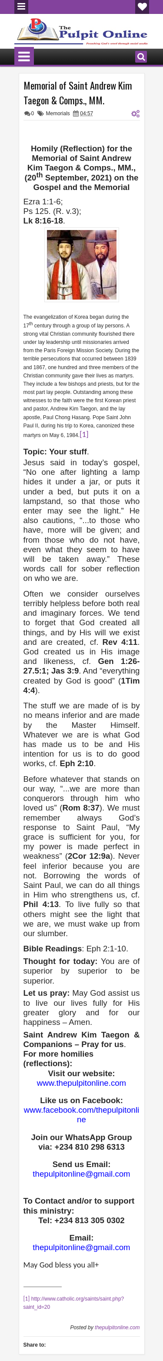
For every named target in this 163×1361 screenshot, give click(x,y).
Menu (21, 7)
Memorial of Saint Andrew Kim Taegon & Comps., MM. (77, 92)
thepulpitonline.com (117, 1327)
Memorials (58, 113)
